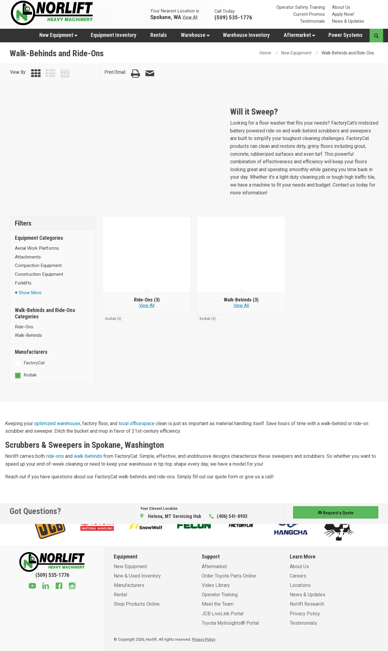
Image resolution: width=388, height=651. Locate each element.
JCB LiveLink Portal (222, 614)
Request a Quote (336, 512)
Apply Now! (343, 14)
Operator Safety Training (300, 7)
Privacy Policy (305, 614)
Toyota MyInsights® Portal (230, 623)
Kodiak (30, 375)
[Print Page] (135, 74)
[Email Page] (150, 74)
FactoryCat (34, 362)
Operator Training (220, 594)
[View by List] (50, 74)
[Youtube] (32, 586)
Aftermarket (299, 35)
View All (189, 17)
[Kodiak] (113, 318)
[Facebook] (59, 586)
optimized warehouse (57, 423)
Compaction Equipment (38, 265)
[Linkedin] (45, 586)
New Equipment (58, 35)
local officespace (137, 423)
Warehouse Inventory (246, 35)
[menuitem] (58, 35)
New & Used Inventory (137, 576)
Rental (120, 594)
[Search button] (376, 35)
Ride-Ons (24, 327)
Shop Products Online (137, 604)
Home (265, 52)
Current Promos (309, 14)
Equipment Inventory (113, 35)
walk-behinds (88, 456)
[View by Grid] (36, 74)
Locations (300, 585)
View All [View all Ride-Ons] (147, 305)
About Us (341, 7)
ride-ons (55, 456)
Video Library (216, 585)
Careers (298, 576)
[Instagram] (72, 586)
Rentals (158, 35)
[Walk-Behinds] (241, 254)
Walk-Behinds (28, 335)
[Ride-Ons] (146, 254)
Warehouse (195, 35)
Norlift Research (307, 604)
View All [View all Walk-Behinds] (241, 305)
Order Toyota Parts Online (229, 576)
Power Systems (345, 35)
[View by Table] (65, 74)
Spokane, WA (165, 17)
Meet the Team (217, 604)
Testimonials (312, 21)
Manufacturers (129, 585)
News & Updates (348, 21)
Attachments (28, 257)
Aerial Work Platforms (37, 248)
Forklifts (23, 283)
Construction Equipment (39, 274)
